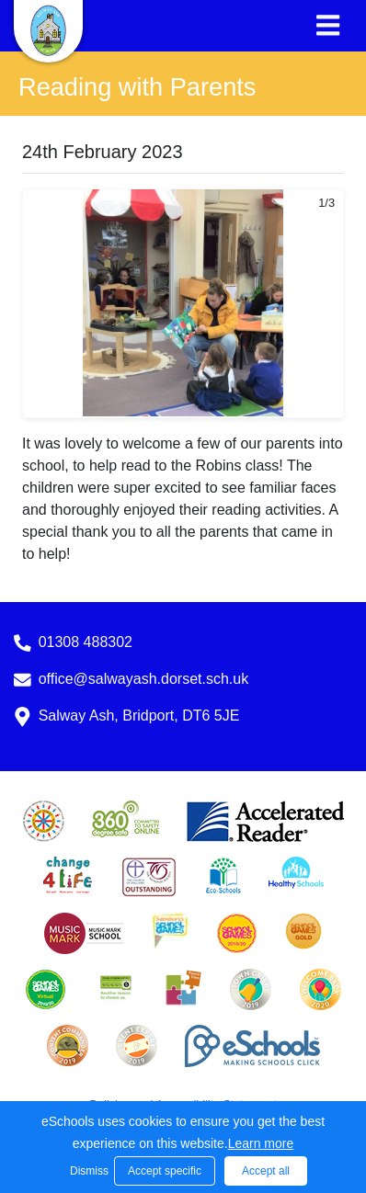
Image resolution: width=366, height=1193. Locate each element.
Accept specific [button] (164, 1171)
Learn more (261, 1143)
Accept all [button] (266, 1171)
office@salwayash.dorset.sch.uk (144, 679)
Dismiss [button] (87, 1171)
